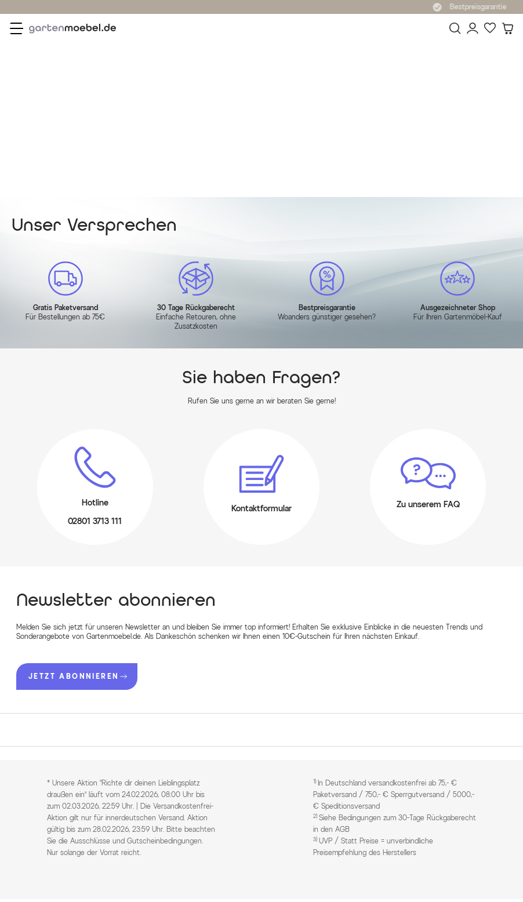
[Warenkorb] (507, 28)
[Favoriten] (490, 28)
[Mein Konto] (472, 28)
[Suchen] (455, 28)
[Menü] (16, 28)
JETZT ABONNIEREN (77, 676)
